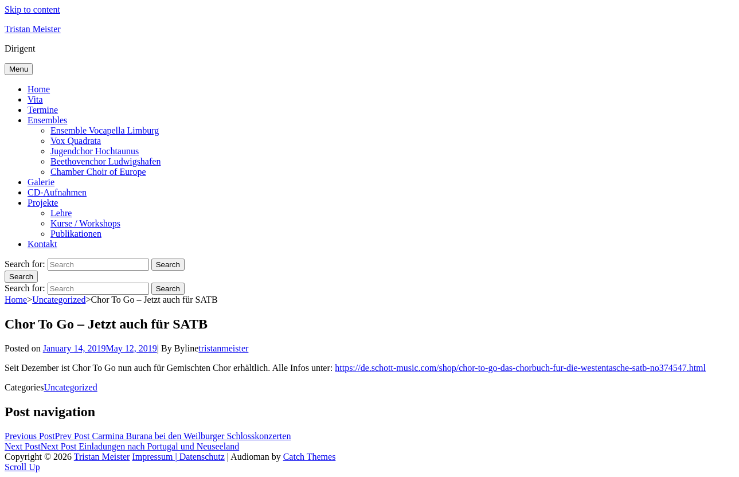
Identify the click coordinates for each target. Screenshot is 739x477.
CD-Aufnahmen (57, 192)
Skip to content (32, 9)
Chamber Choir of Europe (98, 172)
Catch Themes (309, 457)
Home (39, 89)
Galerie (41, 182)
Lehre (61, 213)
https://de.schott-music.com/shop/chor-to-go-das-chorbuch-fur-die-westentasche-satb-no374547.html (520, 368)
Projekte (43, 203)
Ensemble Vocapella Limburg (104, 130)
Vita (35, 99)
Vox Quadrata (75, 141)
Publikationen (75, 233)
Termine (43, 110)
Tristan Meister (33, 29)
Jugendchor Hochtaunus (94, 151)
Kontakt (42, 244)
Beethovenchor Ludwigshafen (105, 161)
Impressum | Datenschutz (178, 457)
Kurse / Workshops (85, 223)
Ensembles (47, 120)
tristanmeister (223, 348)
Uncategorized (58, 299)
